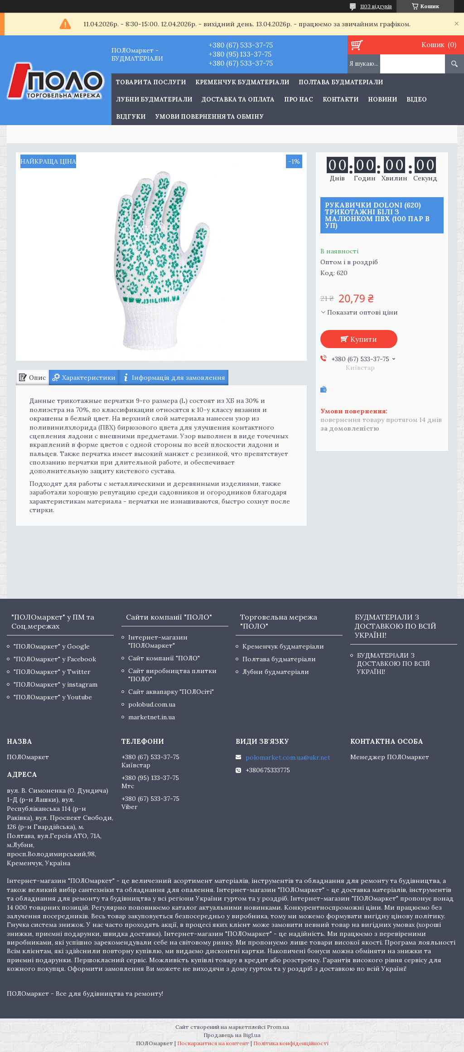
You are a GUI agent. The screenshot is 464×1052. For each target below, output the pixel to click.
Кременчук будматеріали (242, 82)
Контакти (340, 99)
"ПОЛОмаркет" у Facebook (55, 659)
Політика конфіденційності (291, 1043)
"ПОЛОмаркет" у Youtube (53, 697)
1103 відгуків (376, 6)
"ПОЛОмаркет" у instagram (55, 684)
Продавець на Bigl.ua (232, 1035)
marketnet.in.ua (151, 717)
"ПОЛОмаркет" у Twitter (52, 672)
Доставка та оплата (238, 99)
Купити (363, 339)
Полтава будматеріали (341, 82)
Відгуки (130, 117)
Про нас (298, 99)
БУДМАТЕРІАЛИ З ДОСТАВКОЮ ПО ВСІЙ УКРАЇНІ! (393, 663)
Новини (382, 99)
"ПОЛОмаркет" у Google (52, 646)
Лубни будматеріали (154, 99)
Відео (416, 99)
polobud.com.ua (151, 704)
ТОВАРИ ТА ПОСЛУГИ (151, 82)
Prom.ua (278, 1026)
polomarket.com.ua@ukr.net (288, 757)
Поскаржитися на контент (213, 1043)
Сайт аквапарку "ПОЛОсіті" (171, 692)
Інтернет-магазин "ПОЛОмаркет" (158, 641)
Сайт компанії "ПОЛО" (164, 658)
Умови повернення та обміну (209, 117)
